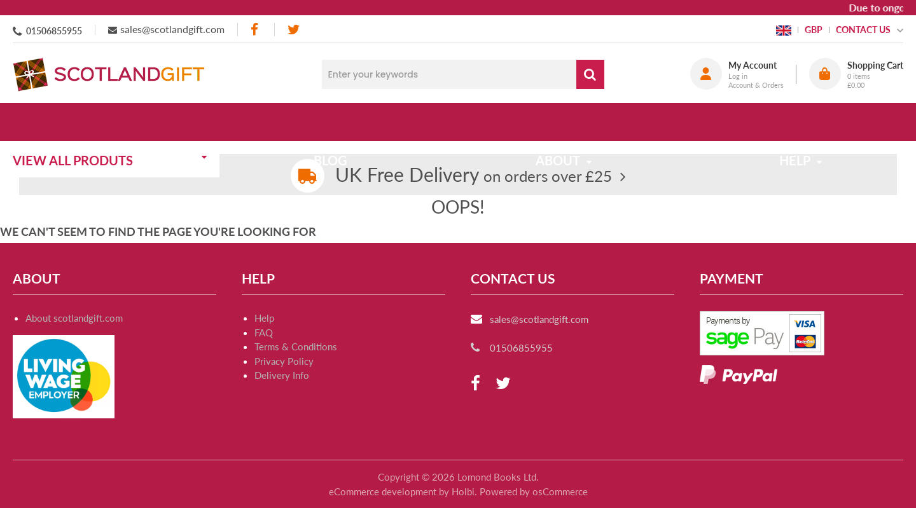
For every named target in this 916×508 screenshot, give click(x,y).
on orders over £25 (473, 176)
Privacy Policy (284, 361)
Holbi (463, 491)
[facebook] (255, 29)
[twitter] (293, 29)
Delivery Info (281, 375)
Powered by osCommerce (534, 491)
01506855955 (54, 30)
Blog (339, 122)
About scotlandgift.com (74, 318)
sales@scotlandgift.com (172, 29)
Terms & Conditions (295, 346)
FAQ (263, 332)
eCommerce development (382, 491)
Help (264, 318)
